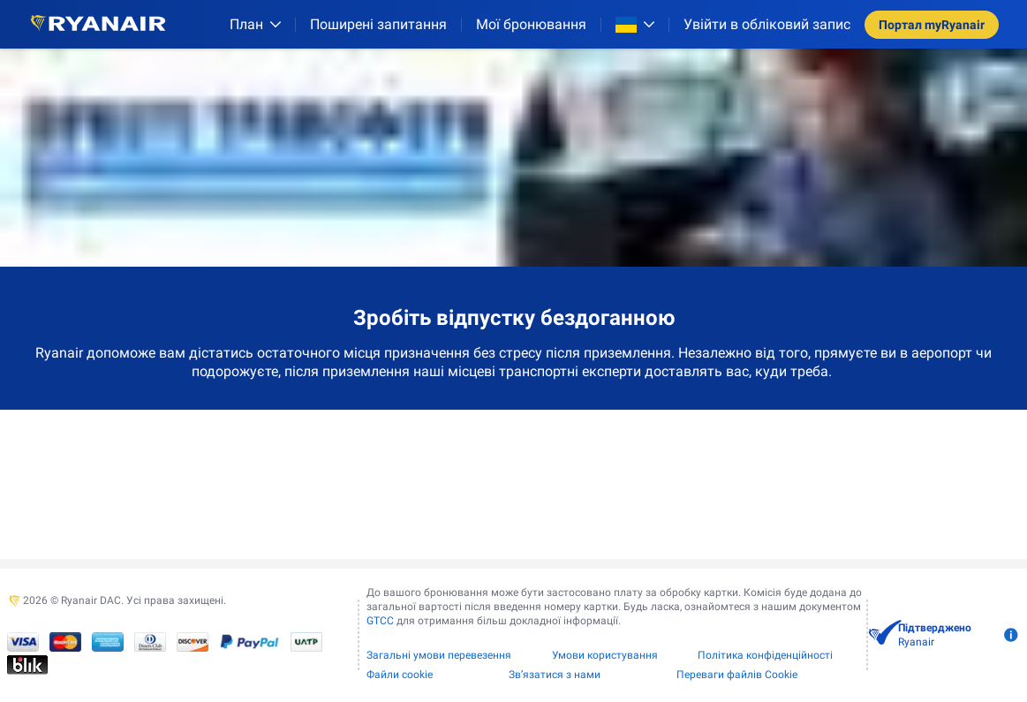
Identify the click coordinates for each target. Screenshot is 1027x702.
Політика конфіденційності (765, 655)
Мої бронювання (531, 24)
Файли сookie (399, 674)
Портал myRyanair (932, 25)
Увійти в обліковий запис (766, 24)
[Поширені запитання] (378, 24)
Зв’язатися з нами (554, 674)
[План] (255, 24)
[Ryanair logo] (98, 24)
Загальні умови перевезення (438, 655)
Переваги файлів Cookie (736, 674)
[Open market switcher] (634, 24)
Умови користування (605, 655)
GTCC (380, 621)
